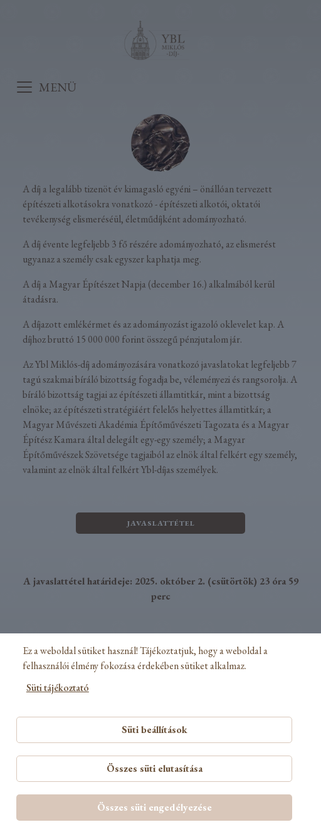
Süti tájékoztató (57, 687)
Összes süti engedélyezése (154, 807)
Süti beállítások (154, 729)
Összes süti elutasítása (155, 768)
